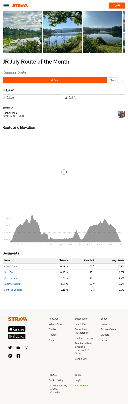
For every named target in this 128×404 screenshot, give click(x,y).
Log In (78, 380)
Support (105, 318)
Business (105, 324)
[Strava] (20, 5)
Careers (105, 334)
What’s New (55, 324)
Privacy (53, 375)
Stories (52, 329)
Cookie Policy (56, 380)
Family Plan (81, 324)
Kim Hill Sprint (11, 266)
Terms (78, 375)
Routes (52, 334)
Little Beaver (10, 272)
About (52, 340)
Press (104, 340)
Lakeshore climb (12, 284)
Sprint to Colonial (13, 289)
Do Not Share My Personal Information (58, 389)
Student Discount (84, 338)
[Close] (6, 6)
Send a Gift (80, 359)
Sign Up (117, 5)
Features (53, 318)
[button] (22, 32)
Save (54, 80)
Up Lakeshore (11, 278)
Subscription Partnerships (81, 331)
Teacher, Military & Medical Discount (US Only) (84, 348)
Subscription (81, 318)
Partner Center (109, 329)
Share (113, 80)
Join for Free (81, 385)
